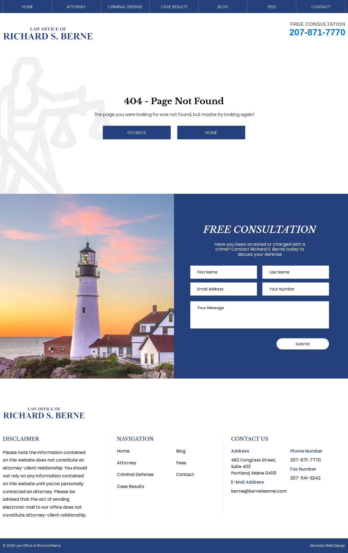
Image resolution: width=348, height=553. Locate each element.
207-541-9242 (305, 478)
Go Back (136, 133)
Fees (272, 7)
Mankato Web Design (327, 546)
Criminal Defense (125, 7)
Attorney (76, 7)
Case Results (174, 7)
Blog (223, 7)
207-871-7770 (317, 34)
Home (27, 7)
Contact (320, 7)
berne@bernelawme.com (259, 491)
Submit (303, 344)
